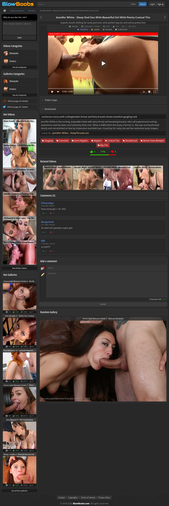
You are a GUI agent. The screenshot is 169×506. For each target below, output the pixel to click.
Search (142, 4)
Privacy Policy (104, 497)
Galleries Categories (13, 74)
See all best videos (19, 268)
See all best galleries (19, 491)
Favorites (84, 29)
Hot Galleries (10, 275)
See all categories (19, 67)
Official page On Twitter (17, 107)
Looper (96, 29)
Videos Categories (12, 46)
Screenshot (123, 29)
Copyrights (73, 497)
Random (108, 29)
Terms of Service (88, 497)
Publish (103, 304)
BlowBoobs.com (81, 503)
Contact (61, 497)
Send (19, 37)
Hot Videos (9, 114)
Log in (152, 4)
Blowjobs (75, 26)
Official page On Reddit (18, 101)
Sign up (161, 4)
